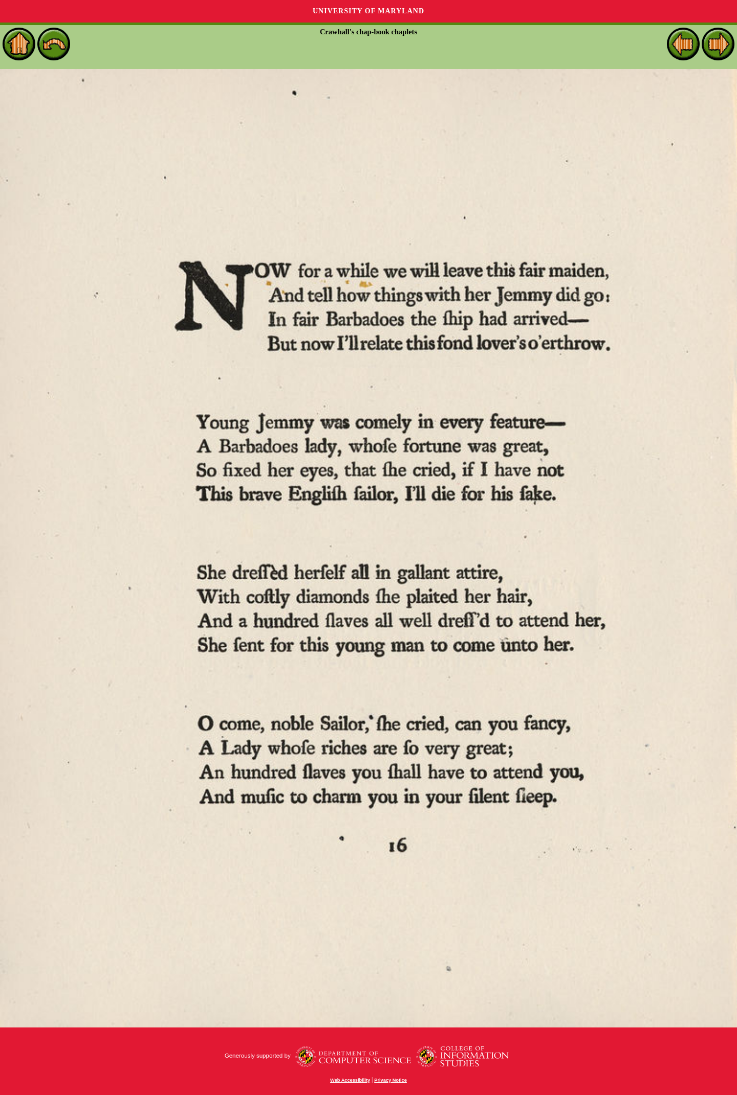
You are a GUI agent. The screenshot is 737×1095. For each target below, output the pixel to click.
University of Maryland (368, 11)
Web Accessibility (350, 1080)
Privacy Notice (390, 1080)
